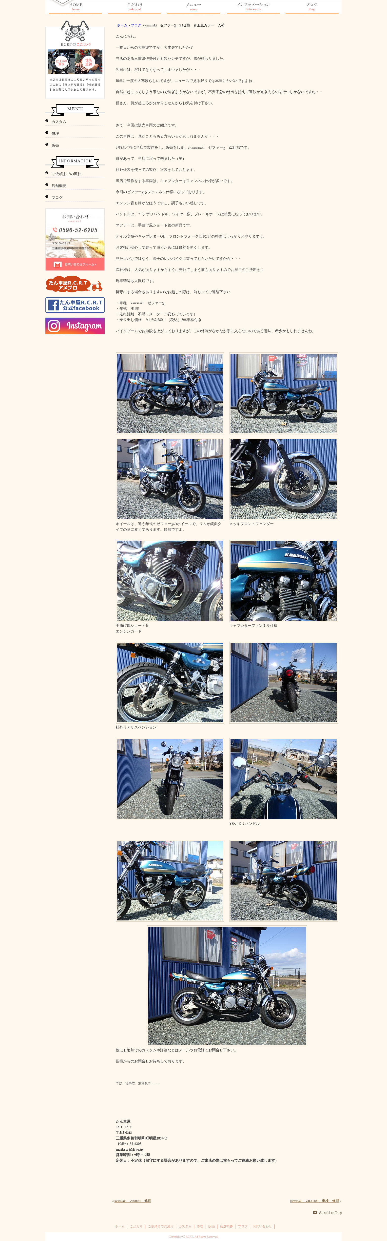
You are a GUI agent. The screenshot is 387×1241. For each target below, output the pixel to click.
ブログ (136, 25)
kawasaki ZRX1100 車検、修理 (314, 1201)
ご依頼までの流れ (66, 174)
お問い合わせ (262, 1226)
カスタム (59, 122)
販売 (55, 145)
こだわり (136, 1226)
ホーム (122, 25)
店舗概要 (59, 185)
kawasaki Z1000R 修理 (133, 1201)
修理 (55, 133)
